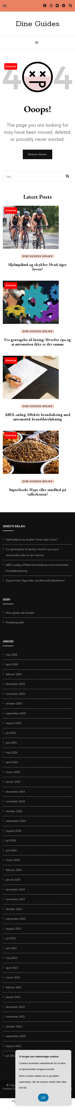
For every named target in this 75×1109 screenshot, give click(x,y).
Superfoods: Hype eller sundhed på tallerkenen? (37, 492)
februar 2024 (13, 870)
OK (43, 1097)
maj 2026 (11, 654)
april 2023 (12, 967)
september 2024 (16, 821)
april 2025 (12, 762)
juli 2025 (11, 733)
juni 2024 (11, 850)
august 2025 (13, 723)
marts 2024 (13, 860)
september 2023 (16, 918)
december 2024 (15, 791)
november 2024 (15, 801)
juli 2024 (11, 840)
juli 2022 (11, 1055)
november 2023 (15, 899)
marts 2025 (13, 772)
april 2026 (12, 664)
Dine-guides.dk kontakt (20, 612)
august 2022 (13, 1046)
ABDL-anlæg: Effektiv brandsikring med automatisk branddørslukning (37, 417)
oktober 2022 (14, 1026)
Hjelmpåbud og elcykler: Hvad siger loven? (37, 267)
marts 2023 (13, 977)
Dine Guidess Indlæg (37, 256)
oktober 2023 (14, 909)
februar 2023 (13, 987)
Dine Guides (38, 24)
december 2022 (15, 1007)
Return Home (37, 154)
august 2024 (13, 830)
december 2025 (15, 684)
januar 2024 (13, 879)
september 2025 (16, 713)
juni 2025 (11, 742)
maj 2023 (11, 958)
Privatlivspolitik (15, 622)
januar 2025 (13, 781)
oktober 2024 (14, 811)
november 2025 (15, 693)
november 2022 (15, 1016)
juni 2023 (11, 948)
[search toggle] (70, 5)
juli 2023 (11, 938)
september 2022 (16, 1036)
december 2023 (15, 889)
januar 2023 (13, 997)
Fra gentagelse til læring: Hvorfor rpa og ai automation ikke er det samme (37, 342)
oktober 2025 (14, 703)
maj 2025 (11, 752)
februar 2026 (13, 674)
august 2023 (13, 928)
